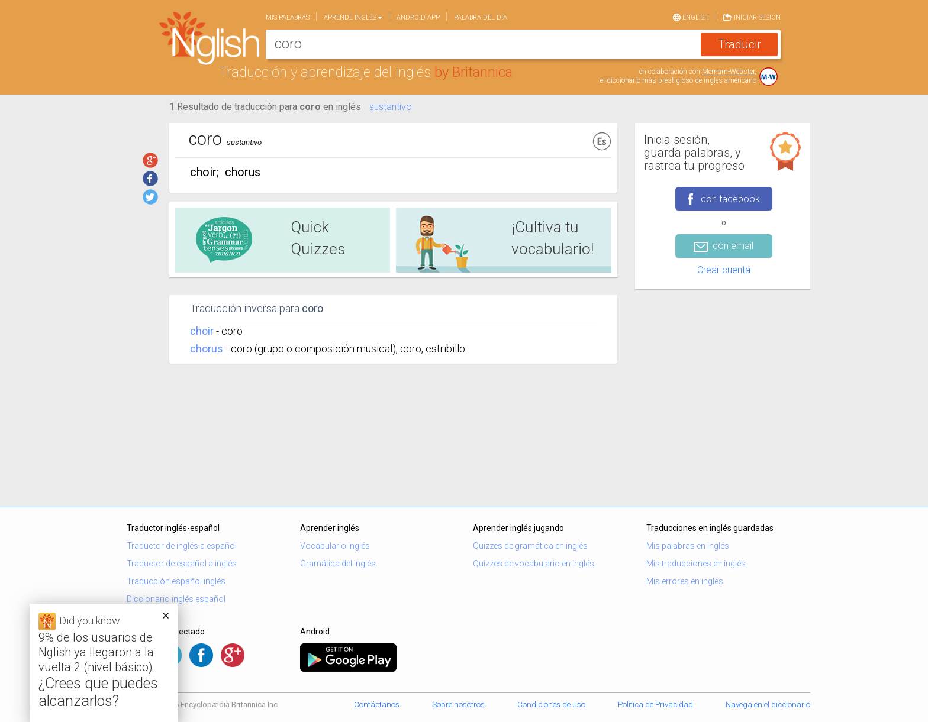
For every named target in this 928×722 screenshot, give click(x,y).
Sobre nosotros (458, 704)
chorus (206, 348)
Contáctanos (376, 704)
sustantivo (390, 106)
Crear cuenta (723, 270)
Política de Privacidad (655, 704)
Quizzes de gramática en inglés (530, 546)
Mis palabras (288, 17)
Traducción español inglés (176, 581)
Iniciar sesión (752, 16)
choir (202, 331)
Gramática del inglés (338, 563)
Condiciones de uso (551, 704)
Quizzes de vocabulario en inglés (533, 563)
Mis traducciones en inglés (696, 563)
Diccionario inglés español (176, 599)
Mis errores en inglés (684, 581)
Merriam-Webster (728, 71)
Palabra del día (480, 17)
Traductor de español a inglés (182, 563)
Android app (418, 17)
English (691, 16)
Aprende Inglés (353, 17)
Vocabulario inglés (335, 546)
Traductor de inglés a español (182, 546)
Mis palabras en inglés (687, 546)
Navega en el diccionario (768, 704)
